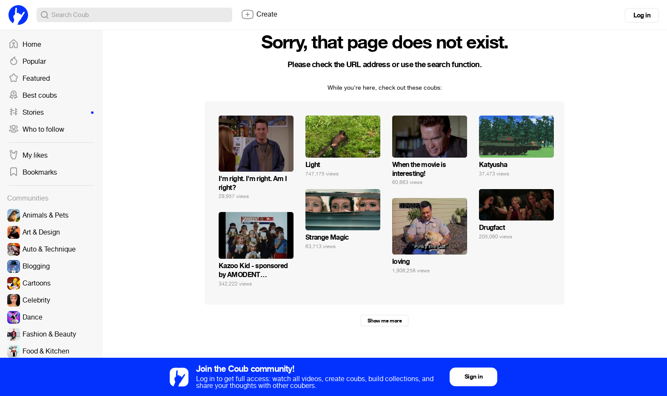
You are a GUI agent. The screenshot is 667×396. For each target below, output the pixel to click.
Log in (641, 15)
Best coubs (33, 96)
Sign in (473, 377)
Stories (51, 113)
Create (259, 14)
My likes (28, 155)
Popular (27, 62)
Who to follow (36, 130)
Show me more (385, 320)
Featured (29, 79)
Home (25, 45)
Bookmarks (33, 172)
